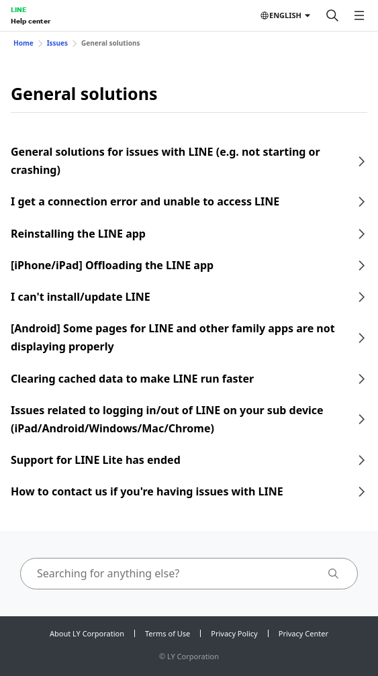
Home (23, 43)
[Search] (332, 15)
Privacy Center (303, 633)
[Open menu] (359, 15)
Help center (30, 21)
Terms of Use (167, 633)
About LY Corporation (87, 633)
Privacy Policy (234, 633)
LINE (18, 9)
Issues (57, 43)
